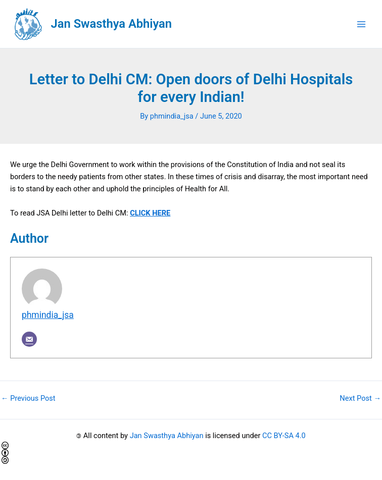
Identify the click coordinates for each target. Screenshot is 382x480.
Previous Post (28, 398)
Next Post (360, 398)
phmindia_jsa (48, 315)
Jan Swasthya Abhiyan (111, 24)
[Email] (29, 339)
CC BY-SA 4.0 (284, 435)
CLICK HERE (150, 213)
